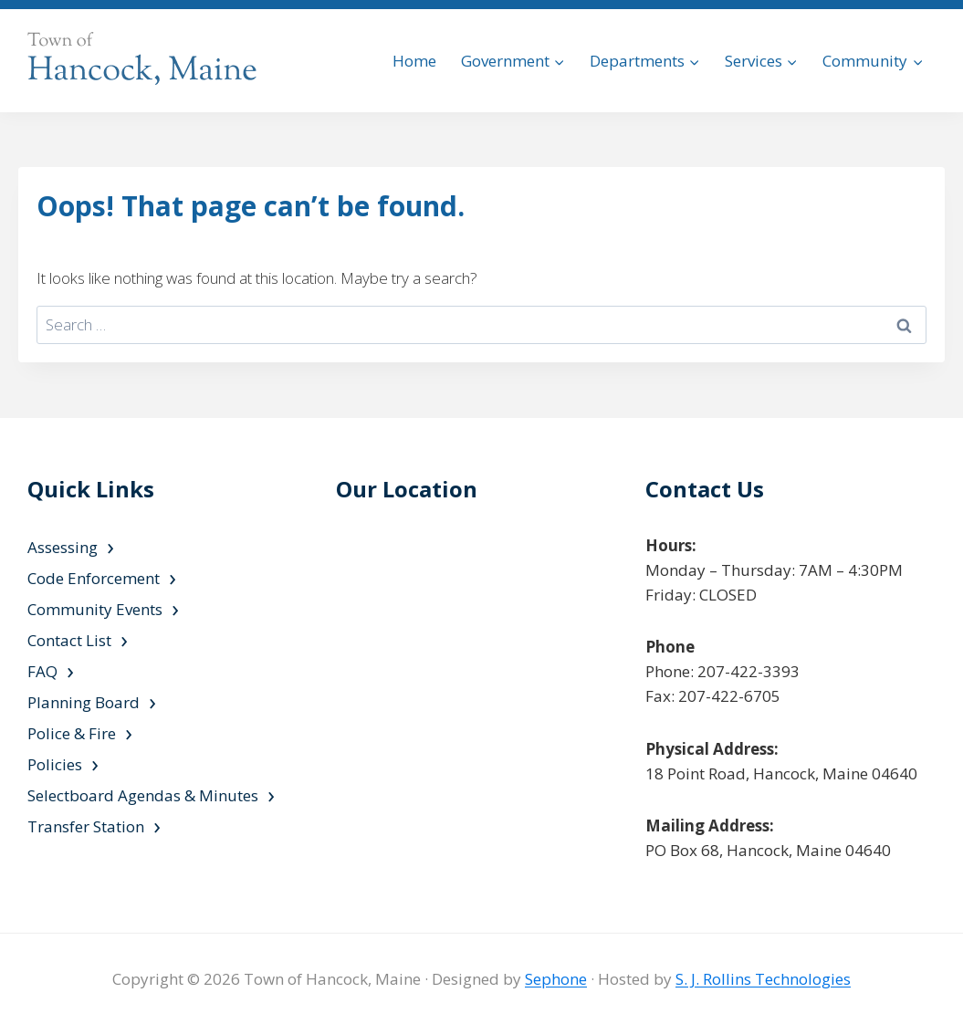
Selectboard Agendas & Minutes (142, 795)
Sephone (556, 978)
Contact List (69, 640)
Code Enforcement (93, 578)
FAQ (42, 671)
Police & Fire (71, 733)
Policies (54, 764)
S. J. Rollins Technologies (763, 978)
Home (414, 60)
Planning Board (83, 702)
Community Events (94, 609)
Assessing (62, 547)
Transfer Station (85, 826)
